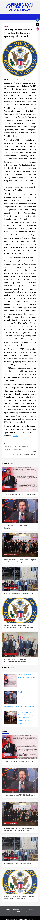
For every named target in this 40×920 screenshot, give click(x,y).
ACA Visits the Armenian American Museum (19, 593)
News (5, 26)
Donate (30, 909)
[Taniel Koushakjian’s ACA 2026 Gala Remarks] (20, 479)
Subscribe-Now (9, 912)
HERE (15, 435)
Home (7, 909)
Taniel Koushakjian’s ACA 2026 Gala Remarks (20, 494)
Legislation (7, 620)
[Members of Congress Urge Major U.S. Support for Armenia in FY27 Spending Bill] (20, 610)
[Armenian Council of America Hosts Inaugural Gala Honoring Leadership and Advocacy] (20, 545)
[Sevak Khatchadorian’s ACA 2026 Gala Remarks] (20, 511)
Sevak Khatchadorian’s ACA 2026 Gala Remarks (19, 795)
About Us (15, 909)
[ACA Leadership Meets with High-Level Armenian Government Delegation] (20, 644)
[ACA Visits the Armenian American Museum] (20, 579)
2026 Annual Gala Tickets (26, 912)
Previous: (20, 446)
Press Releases (12, 489)
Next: (20, 453)
